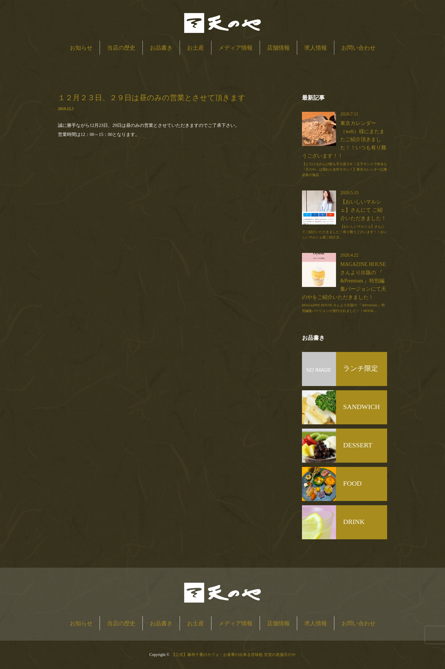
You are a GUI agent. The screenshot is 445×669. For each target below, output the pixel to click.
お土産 (195, 48)
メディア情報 (236, 48)
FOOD (352, 483)
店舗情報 (278, 48)
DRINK (354, 521)
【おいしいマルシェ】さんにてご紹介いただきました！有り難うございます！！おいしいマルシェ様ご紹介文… (344, 232)
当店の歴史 (121, 48)
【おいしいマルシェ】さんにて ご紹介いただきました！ (363, 210)
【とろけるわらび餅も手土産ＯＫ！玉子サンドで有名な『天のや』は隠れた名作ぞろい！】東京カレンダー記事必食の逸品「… (344, 169)
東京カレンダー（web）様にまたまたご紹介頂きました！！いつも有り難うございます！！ (344, 139)
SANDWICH (361, 406)
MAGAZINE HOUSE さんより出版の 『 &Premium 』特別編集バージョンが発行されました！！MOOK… (343, 308)
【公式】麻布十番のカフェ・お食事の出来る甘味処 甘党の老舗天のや (233, 655)
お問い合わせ (358, 48)
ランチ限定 (360, 368)
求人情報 (315, 48)
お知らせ (81, 48)
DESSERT (357, 445)
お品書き (161, 48)
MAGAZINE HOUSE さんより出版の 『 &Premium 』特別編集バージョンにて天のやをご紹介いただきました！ (344, 280)
